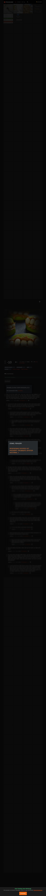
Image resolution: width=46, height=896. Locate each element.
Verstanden (23, 893)
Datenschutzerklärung (38, 890)
